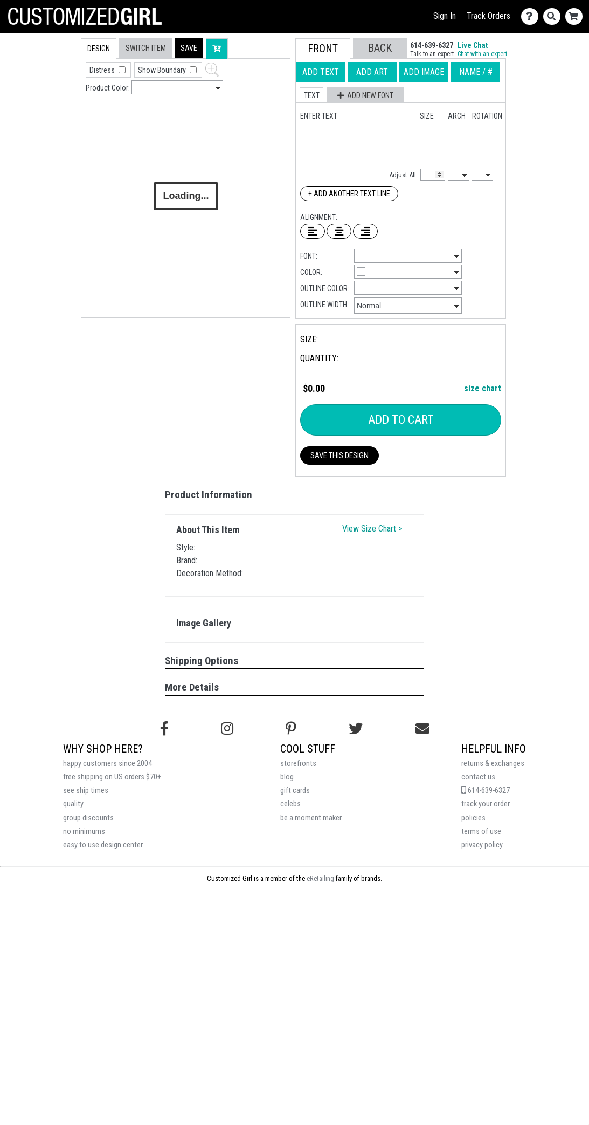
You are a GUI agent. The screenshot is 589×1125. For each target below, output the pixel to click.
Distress (102, 70)
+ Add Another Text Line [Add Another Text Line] (349, 193)
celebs (290, 804)
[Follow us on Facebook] (164, 729)
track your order (485, 804)
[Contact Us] (532, 16)
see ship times (85, 790)
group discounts (88, 818)
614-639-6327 (485, 790)
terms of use (481, 831)
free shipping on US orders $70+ (112, 777)
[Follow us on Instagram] (227, 729)
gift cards (295, 790)
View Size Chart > (372, 528)
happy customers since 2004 (107, 763)
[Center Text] (339, 231)
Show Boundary (163, 70)
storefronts (298, 763)
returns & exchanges (492, 763)
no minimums (84, 831)
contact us (478, 777)
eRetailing (320, 878)
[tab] (57, 107)
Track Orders (488, 16)
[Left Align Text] (312, 231)
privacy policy (482, 845)
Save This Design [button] (339, 455)
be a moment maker (311, 818)
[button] (189, 48)
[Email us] (422, 729)
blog (287, 777)
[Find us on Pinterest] (291, 729)
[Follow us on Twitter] (356, 729)
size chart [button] (482, 388)
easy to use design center (103, 845)
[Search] (554, 16)
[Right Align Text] (365, 231)
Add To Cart (401, 419)
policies (473, 818)
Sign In (444, 16)
